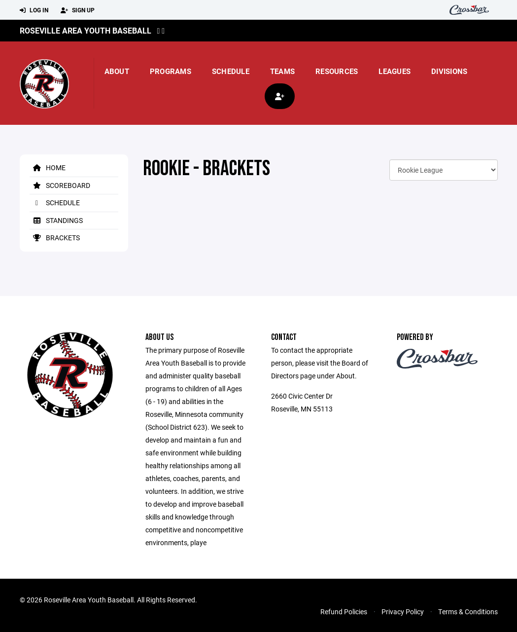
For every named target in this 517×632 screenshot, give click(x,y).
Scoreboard (60, 185)
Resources (336, 71)
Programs (170, 71)
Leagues (395, 71)
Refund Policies (343, 611)
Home (48, 167)
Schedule (230, 71)
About (116, 71)
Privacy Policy (402, 611)
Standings (56, 220)
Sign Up (78, 10)
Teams (282, 71)
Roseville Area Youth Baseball (85, 30)
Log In (34, 10)
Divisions (449, 71)
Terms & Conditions (468, 611)
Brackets (55, 237)
